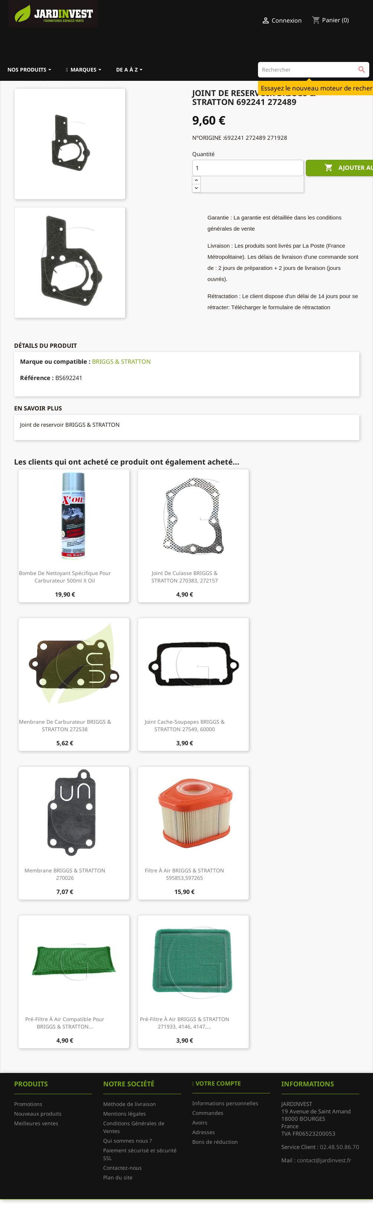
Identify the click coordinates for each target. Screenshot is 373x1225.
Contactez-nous (122, 1167)
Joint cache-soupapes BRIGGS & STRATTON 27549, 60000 (185, 725)
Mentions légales (124, 1113)
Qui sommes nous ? (127, 1140)
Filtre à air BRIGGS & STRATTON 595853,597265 (184, 874)
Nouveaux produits (38, 1113)
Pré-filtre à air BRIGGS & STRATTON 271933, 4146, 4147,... (184, 1023)
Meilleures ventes (36, 1123)
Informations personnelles (225, 1103)
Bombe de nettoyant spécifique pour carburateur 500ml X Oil (65, 576)
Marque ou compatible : (55, 361)
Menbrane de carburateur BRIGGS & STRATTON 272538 (65, 725)
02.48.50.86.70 (339, 1146)
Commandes (207, 1112)
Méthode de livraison (129, 1103)
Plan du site (117, 1177)
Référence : (37, 378)
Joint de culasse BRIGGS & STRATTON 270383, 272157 (184, 576)
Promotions (28, 1103)
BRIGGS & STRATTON (121, 361)
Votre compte (217, 1083)
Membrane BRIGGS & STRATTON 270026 (64, 874)
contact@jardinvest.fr (324, 1160)
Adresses (203, 1132)
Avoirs (199, 1122)
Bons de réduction (215, 1141)
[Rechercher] (313, 69)
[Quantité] (248, 168)
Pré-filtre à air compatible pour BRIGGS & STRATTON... (64, 1023)
